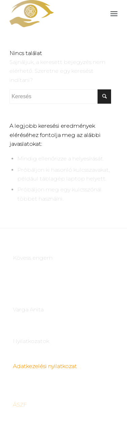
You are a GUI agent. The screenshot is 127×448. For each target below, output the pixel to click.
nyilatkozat (62, 366)
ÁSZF (20, 404)
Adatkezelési (30, 366)
